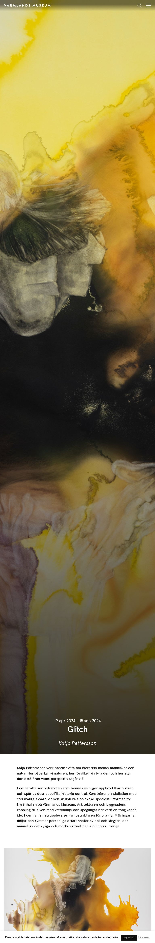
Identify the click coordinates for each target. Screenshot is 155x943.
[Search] (139, 5)
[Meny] (147, 5)
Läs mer (144, 937)
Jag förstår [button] (128, 937)
